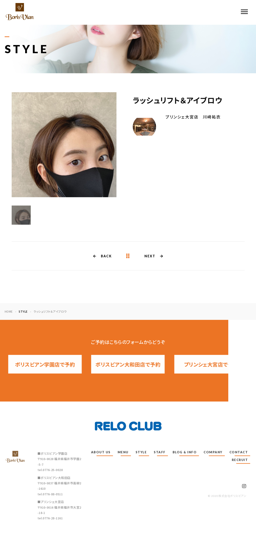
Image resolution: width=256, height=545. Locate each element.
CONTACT (238, 452)
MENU (123, 452)
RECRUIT (240, 460)
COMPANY (213, 452)
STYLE (141, 452)
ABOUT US (101, 452)
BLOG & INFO (185, 452)
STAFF (160, 452)
